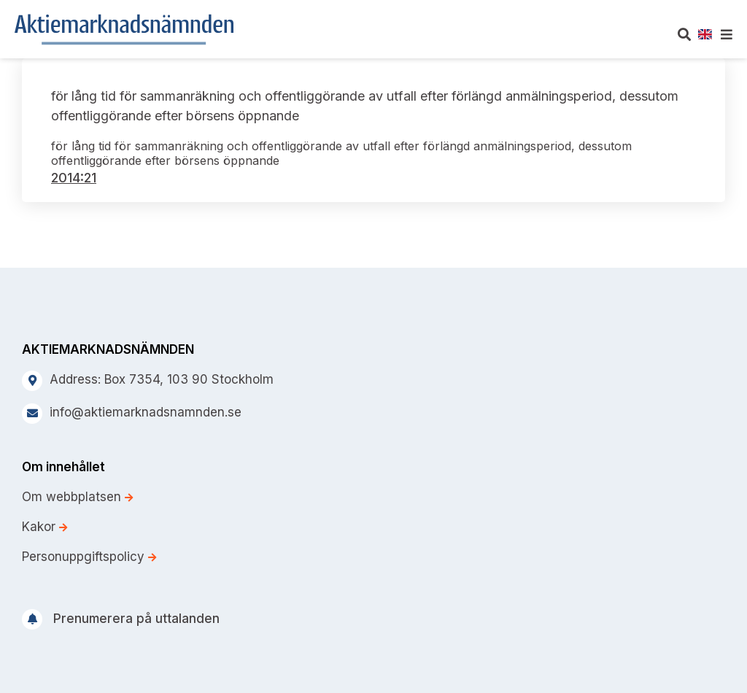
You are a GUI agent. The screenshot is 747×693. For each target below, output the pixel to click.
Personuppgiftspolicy (89, 556)
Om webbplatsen (77, 496)
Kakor (44, 526)
